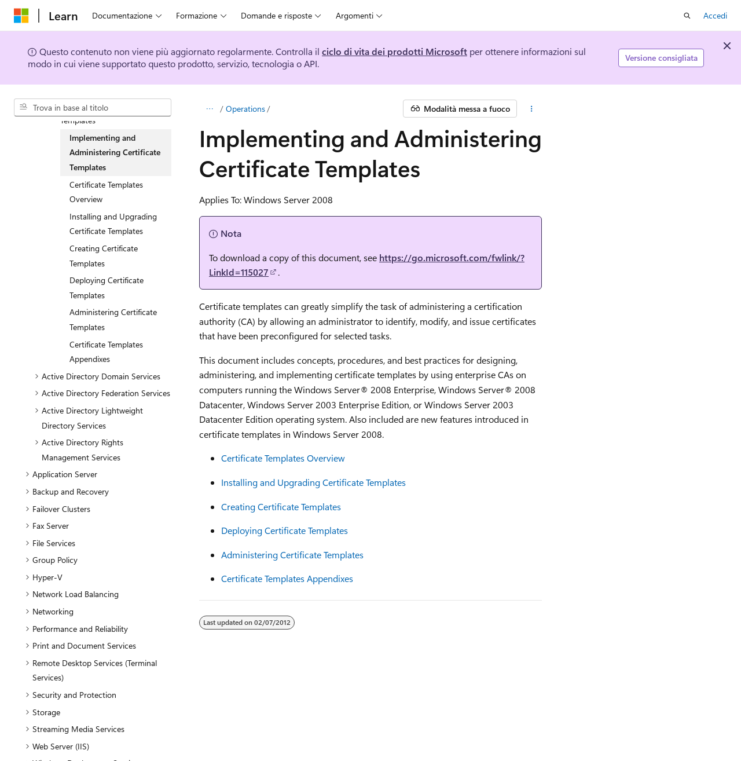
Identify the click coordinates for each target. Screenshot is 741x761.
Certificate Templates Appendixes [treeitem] (106, 352)
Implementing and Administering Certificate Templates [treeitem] (114, 152)
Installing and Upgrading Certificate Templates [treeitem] (113, 224)
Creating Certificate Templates (281, 506)
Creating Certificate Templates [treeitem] (103, 256)
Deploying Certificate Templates (284, 530)
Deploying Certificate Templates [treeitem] (106, 288)
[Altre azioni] (532, 109)
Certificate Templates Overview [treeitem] (106, 192)
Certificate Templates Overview (283, 458)
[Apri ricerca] (687, 15)
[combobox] (92, 107)
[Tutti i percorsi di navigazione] (209, 109)
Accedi (715, 15)
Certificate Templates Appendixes (287, 578)
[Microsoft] (21, 15)
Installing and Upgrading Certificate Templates (313, 482)
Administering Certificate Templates (292, 554)
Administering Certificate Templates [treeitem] (113, 319)
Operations (245, 108)
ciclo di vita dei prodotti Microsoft (394, 51)
